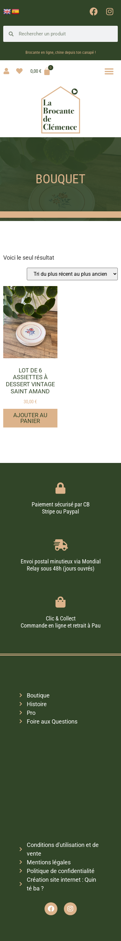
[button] (109, 71)
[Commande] (72, 274)
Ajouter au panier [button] (30, 418)
